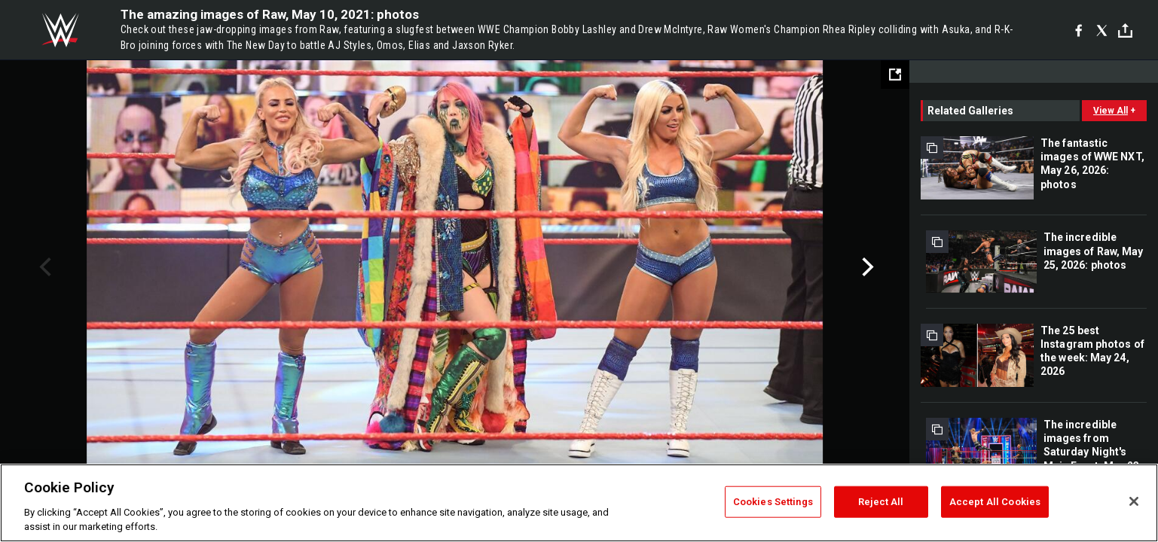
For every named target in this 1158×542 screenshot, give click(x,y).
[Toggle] (1125, 30)
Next (866, 267)
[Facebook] (1078, 30)
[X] (1102, 30)
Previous (43, 267)
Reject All (880, 501)
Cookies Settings (773, 501)
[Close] (1133, 501)
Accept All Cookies (994, 501)
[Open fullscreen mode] (895, 74)
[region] (579, 503)
